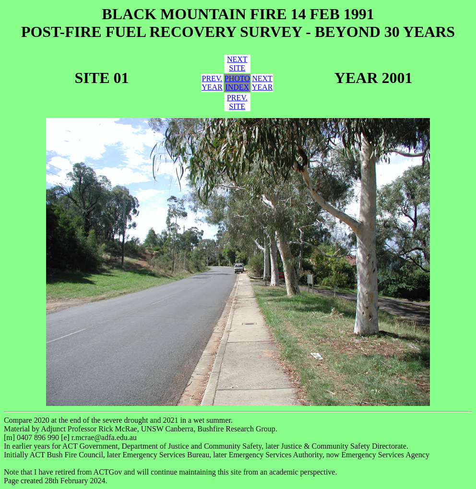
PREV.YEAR (212, 82)
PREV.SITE (237, 102)
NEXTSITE (237, 63)
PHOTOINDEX (237, 82)
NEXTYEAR (262, 82)
